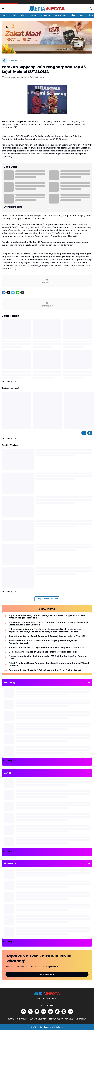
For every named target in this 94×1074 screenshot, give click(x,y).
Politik (13, 15)
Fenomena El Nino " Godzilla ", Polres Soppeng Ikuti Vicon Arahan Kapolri (45, 670)
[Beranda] (4, 60)
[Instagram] (37, 1011)
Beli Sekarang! (47, 974)
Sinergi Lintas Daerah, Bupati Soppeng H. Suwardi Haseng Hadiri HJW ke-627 (47, 636)
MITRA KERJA (81, 1019)
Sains (72, 15)
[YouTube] (43, 1011)
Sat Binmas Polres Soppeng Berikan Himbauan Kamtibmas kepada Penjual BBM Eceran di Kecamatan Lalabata (48, 623)
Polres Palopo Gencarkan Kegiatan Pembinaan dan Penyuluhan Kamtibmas (46, 647)
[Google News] (50, 1011)
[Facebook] (4, 292)
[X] (8, 292)
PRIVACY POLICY (56, 1019)
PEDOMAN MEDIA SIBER (38, 1019)
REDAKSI (11, 1019)
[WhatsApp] (17, 292)
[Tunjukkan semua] (88, 682)
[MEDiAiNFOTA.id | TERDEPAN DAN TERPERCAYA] (47, 993)
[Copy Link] (22, 292)
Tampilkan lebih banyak (47, 599)
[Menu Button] (3, 8)
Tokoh (81, 15)
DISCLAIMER (69, 1019)
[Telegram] (13, 292)
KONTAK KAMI (21, 1019)
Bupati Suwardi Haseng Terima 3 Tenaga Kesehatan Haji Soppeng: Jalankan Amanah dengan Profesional (47, 616)
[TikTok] (57, 1011)
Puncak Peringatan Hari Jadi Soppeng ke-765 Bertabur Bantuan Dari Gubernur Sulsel (48, 657)
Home (4, 15)
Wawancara (60, 15)
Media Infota (42, 1027)
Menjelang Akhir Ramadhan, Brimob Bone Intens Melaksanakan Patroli (43, 652)
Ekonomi (33, 15)
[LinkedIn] (63, 1011)
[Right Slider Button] (91, 15)
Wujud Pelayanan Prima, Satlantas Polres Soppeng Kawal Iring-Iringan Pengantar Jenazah (44, 641)
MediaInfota (58, 1027)
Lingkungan (46, 15)
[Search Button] (90, 8)
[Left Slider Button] (83, 433)
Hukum (23, 15)
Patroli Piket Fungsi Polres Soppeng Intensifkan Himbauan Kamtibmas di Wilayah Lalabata (49, 664)
